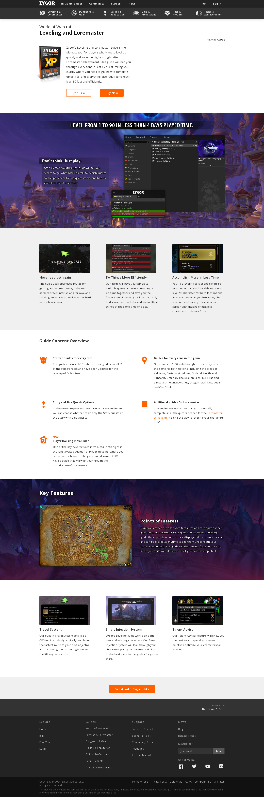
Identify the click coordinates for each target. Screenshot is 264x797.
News (132, 3)
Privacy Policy (159, 781)
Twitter (194, 766)
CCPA (188, 781)
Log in (217, 3)
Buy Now (112, 93)
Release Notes (187, 735)
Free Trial (79, 93)
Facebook (180, 766)
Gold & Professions (97, 754)
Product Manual (141, 755)
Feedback (138, 748)
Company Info (203, 781)
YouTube (207, 766)
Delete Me (176, 781)
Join (41, 735)
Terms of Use (140, 781)
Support (116, 3)
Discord (221, 766)
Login (42, 748)
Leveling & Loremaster (99, 734)
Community (96, 3)
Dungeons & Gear (96, 741)
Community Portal (143, 742)
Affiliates (219, 781)
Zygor (47, 3)
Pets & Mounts (94, 761)
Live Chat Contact (142, 729)
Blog (181, 729)
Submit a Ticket (141, 735)
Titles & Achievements (99, 767)
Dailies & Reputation (98, 747)
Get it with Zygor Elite (132, 689)
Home (43, 729)
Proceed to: (213, 707)
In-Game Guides (71, 3)
